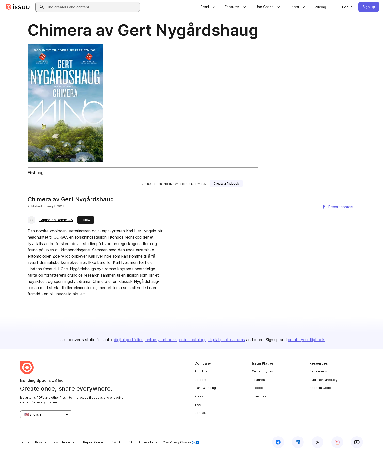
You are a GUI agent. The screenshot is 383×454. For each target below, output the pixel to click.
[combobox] (92, 7)
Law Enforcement (64, 442)
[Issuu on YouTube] (357, 442)
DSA (130, 442)
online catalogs (192, 339)
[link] (320, 7)
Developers (318, 371)
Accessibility (148, 442)
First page (37, 172)
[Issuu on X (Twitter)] (317, 442)
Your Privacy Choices (181, 442)
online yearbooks (161, 339)
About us (200, 371)
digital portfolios (128, 339)
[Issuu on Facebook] (278, 442)
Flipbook (258, 388)
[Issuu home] (18, 7)
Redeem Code (320, 388)
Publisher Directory (323, 380)
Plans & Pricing (205, 388)
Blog (197, 404)
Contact (200, 413)
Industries (259, 396)
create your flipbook (306, 339)
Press (198, 396)
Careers (200, 380)
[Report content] (337, 207)
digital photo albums (226, 339)
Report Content (94, 442)
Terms (24, 442)
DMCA (116, 442)
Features (258, 380)
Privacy (40, 442)
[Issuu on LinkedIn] (298, 442)
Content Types (262, 371)
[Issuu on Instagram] (337, 442)
